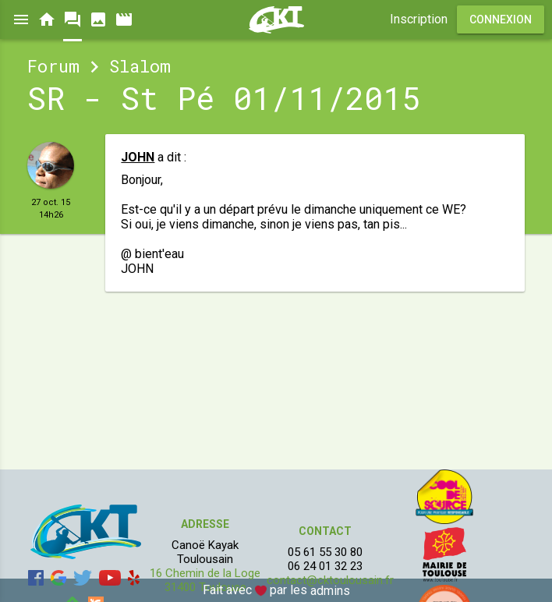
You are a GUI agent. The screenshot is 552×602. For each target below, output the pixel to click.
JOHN (137, 157)
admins (330, 590)
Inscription (419, 19)
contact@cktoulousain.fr (330, 580)
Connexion (500, 19)
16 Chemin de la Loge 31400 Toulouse (205, 580)
